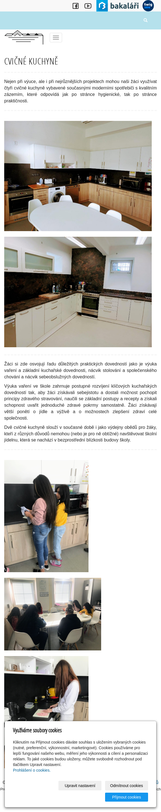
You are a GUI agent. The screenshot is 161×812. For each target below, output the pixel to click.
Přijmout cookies (126, 797)
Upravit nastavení (80, 785)
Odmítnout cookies (126, 785)
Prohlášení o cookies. (32, 770)
